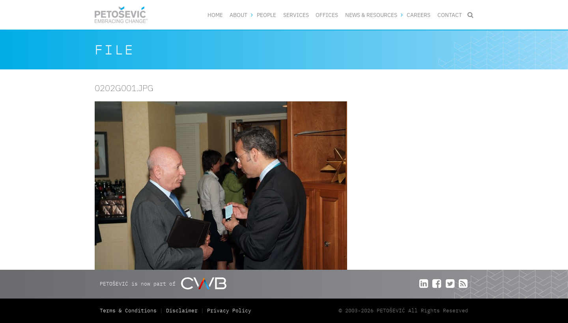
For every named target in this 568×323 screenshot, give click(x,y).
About (238, 15)
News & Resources (371, 15)
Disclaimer (182, 310)
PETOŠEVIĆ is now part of (163, 283)
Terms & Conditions (130, 310)
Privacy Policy (229, 310)
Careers (418, 15)
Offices (327, 15)
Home (215, 15)
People (266, 15)
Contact (449, 15)
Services (296, 15)
